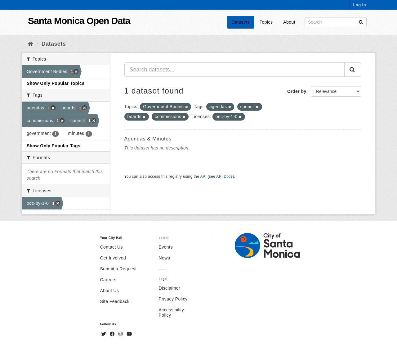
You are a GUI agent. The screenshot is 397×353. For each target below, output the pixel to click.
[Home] (30, 44)
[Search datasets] (336, 22)
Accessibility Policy (171, 312)
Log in (359, 4)
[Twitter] (104, 334)
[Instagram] (121, 334)
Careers (108, 279)
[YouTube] (129, 334)
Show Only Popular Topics (55, 83)
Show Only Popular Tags (53, 145)
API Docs (224, 176)
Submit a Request (118, 268)
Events (165, 247)
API (203, 176)
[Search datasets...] (234, 69)
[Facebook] (113, 334)
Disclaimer (169, 288)
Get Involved (113, 257)
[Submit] (361, 21)
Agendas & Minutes (148, 138)
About (289, 22)
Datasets (241, 22)
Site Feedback (115, 301)
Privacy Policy (172, 298)
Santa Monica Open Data (79, 21)
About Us (109, 290)
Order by (296, 91)
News (164, 257)
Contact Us (111, 247)
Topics (266, 22)
